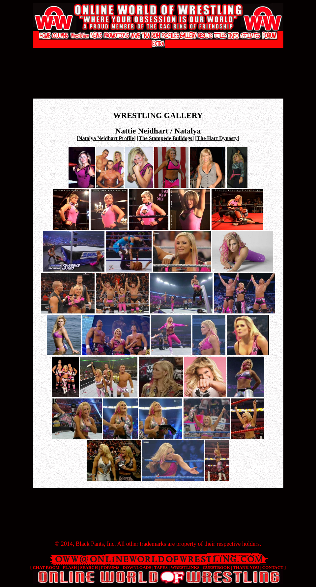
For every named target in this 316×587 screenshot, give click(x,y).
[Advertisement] (158, 54)
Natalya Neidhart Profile (106, 138)
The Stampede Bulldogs (165, 138)
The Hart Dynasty (217, 138)
